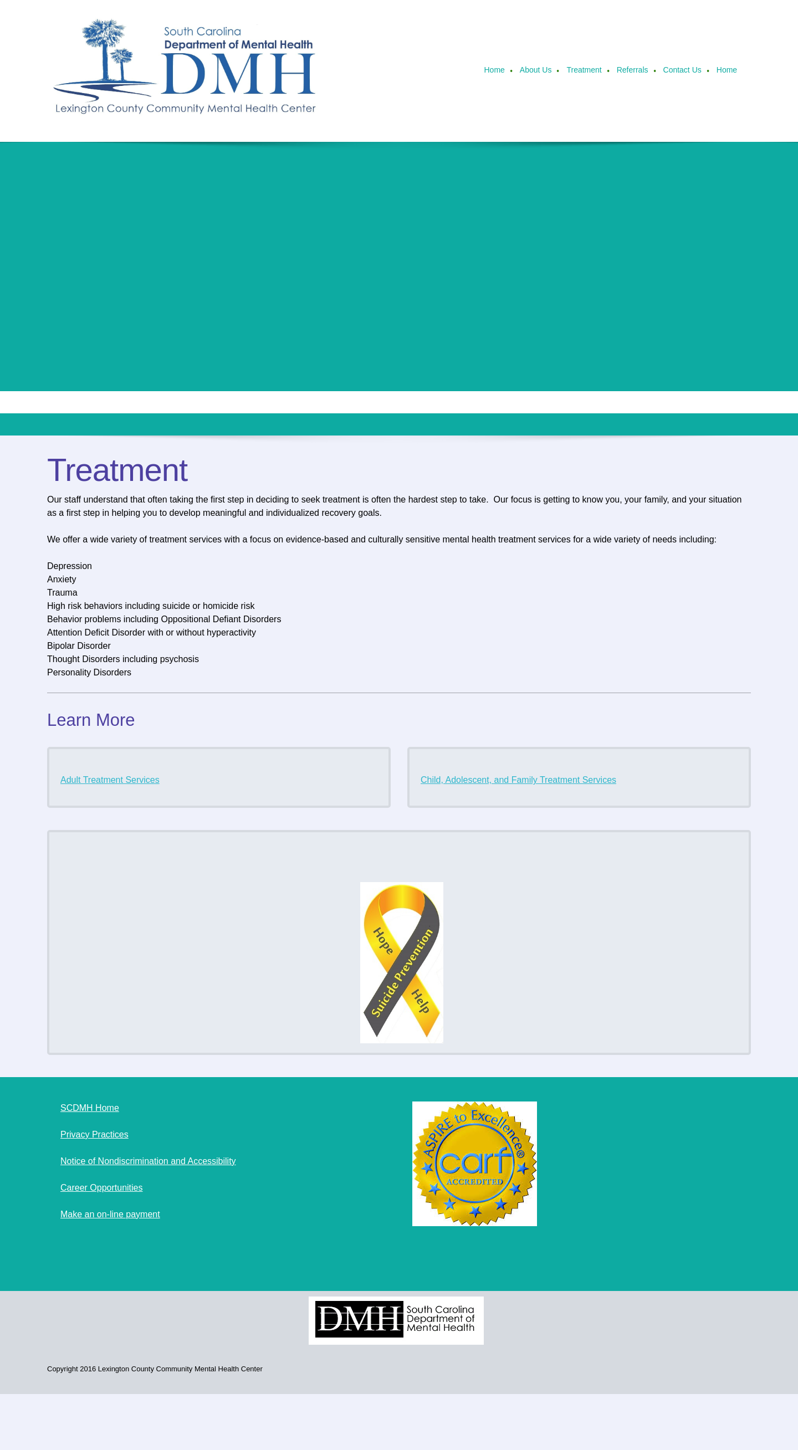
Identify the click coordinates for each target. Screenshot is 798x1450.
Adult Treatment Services (110, 780)
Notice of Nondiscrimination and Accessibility (148, 1161)
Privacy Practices (94, 1134)
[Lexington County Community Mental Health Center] (185, 71)
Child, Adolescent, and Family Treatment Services (518, 780)
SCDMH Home (89, 1108)
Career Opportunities (101, 1187)
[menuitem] (494, 71)
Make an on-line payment (110, 1214)
